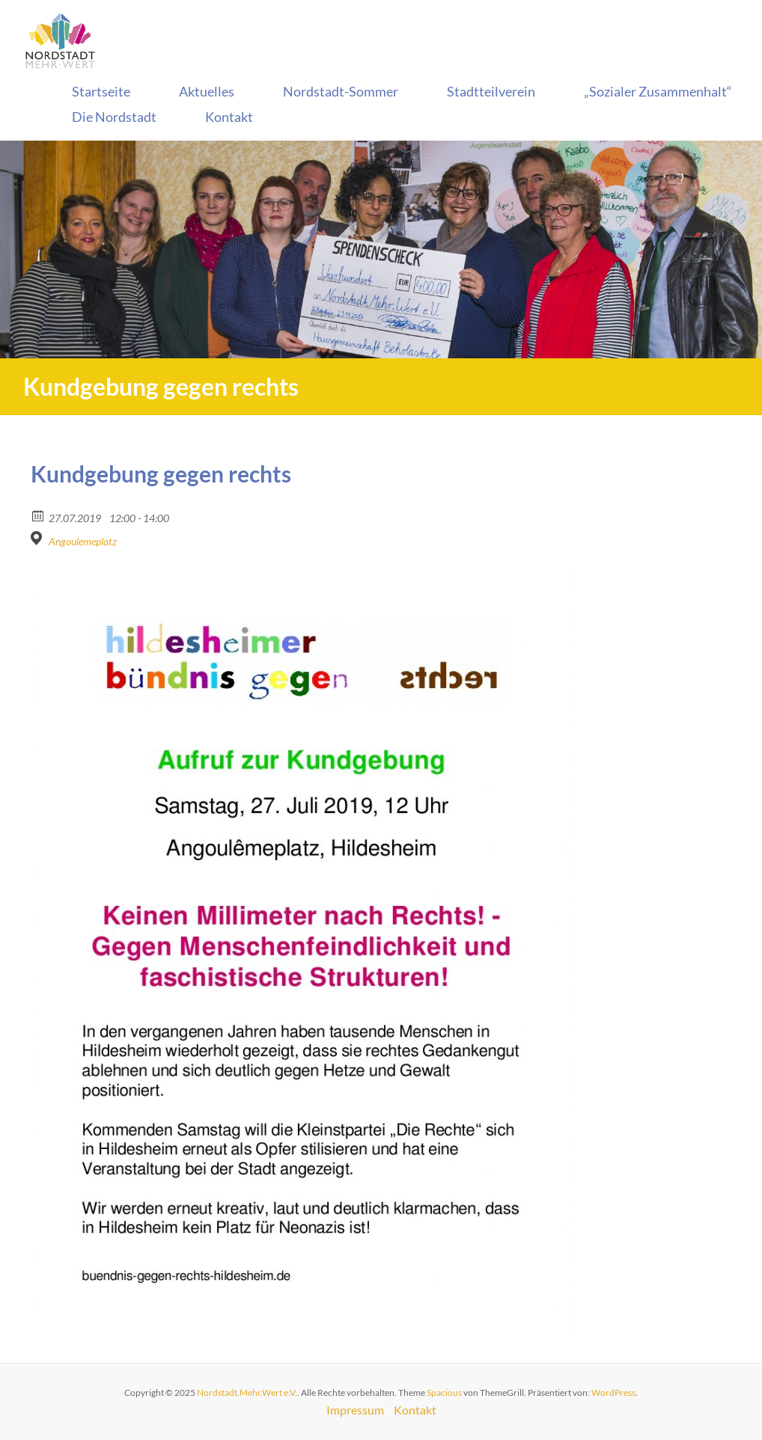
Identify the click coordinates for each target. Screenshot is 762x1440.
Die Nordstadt (114, 116)
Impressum (355, 1410)
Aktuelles (206, 91)
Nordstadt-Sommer (340, 91)
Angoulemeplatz (83, 541)
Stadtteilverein (491, 91)
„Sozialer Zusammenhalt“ (658, 91)
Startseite (101, 91)
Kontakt (229, 116)
